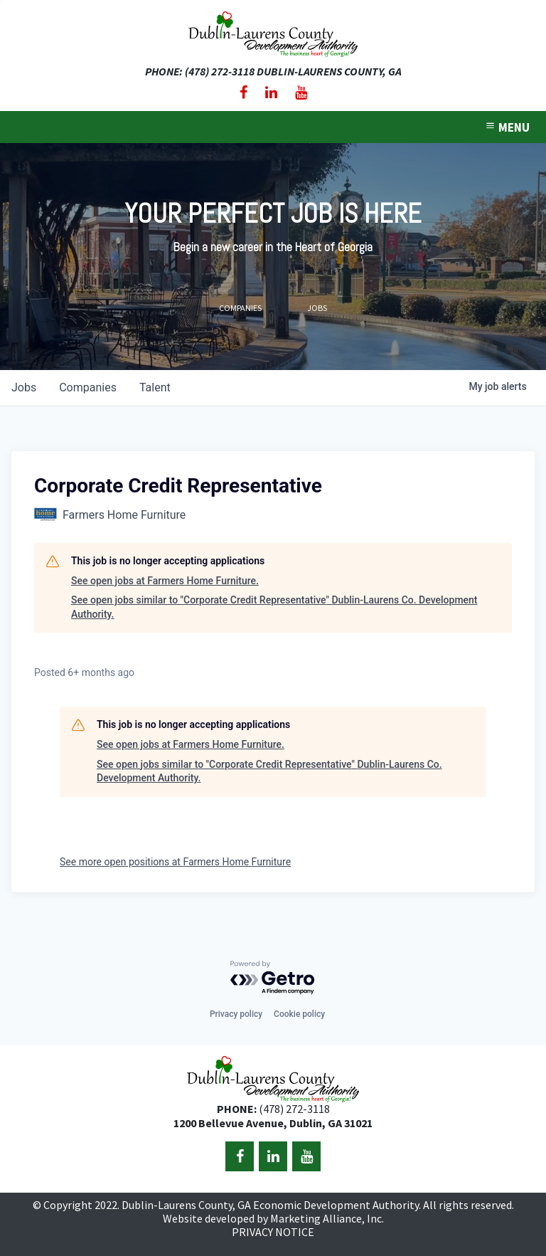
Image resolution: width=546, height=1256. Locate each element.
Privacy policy (236, 1014)
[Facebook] (243, 92)
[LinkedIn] (271, 92)
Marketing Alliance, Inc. (327, 1218)
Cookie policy (299, 1014)
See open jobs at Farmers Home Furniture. (165, 580)
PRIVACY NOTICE (273, 1232)
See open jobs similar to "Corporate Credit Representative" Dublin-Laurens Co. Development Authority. (274, 607)
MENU (507, 127)
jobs (23, 387)
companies (88, 387)
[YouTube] (301, 92)
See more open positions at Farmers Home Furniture (175, 861)
